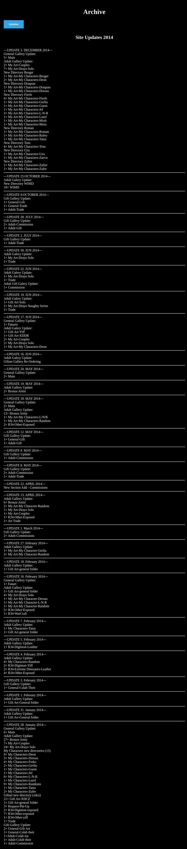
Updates (14, 24)
